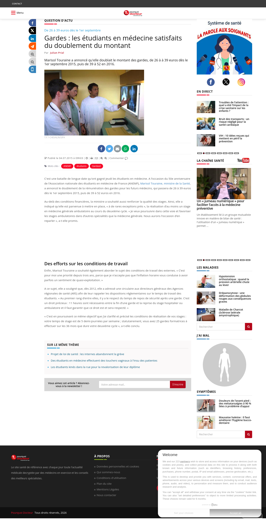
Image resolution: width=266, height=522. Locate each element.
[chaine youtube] (244, 161)
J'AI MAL (203, 335)
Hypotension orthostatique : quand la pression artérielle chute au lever (234, 280)
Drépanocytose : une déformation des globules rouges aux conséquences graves (235, 297)
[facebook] (212, 82)
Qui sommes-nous (108, 472)
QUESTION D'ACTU (58, 20)
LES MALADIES (208, 267)
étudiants (81, 166)
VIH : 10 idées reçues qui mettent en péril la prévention (234, 138)
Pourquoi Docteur (22, 512)
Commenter (118, 158)
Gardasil (96, 166)
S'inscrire (177, 384)
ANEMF (67, 166)
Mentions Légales (108, 489)
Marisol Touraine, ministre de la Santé (165, 183)
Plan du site (104, 483)
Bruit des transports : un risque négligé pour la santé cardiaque (234, 121)
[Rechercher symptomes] (248, 434)
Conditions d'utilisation (111, 478)
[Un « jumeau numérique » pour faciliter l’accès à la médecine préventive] (224, 183)
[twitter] (227, 82)
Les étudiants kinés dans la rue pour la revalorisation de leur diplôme (95, 367)
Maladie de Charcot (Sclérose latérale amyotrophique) (231, 312)
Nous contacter (106, 495)
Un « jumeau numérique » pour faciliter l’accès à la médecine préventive (220, 205)
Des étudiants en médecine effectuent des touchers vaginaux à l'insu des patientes (104, 360)
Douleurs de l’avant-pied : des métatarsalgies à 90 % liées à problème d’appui (235, 403)
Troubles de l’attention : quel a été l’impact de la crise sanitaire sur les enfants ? (233, 107)
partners (185, 461)
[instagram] (242, 82)
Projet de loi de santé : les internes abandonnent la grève (87, 354)
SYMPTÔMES (206, 392)
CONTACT (17, 3)
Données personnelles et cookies (118, 466)
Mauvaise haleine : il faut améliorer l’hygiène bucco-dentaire (235, 420)
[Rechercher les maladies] (248, 326)
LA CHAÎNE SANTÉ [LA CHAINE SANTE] (210, 161)
